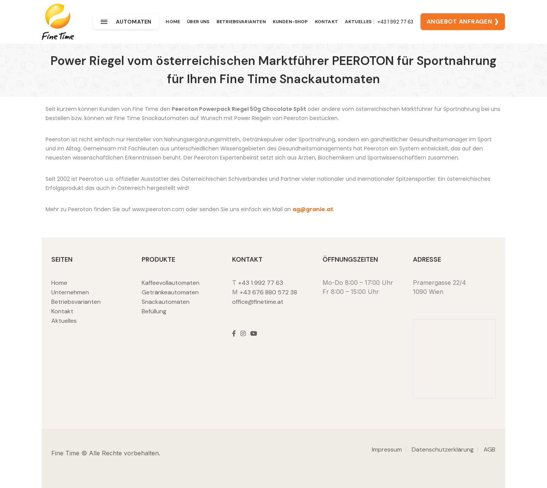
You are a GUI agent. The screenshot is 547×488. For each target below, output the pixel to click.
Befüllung (154, 311)
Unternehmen (70, 292)
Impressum (387, 449)
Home (173, 22)
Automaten (126, 21)
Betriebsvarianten (241, 22)
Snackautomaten (166, 302)
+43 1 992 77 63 (393, 22)
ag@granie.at (312, 209)
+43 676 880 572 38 (268, 292)
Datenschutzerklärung (443, 449)
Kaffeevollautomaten (170, 283)
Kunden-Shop (290, 22)
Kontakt (326, 22)
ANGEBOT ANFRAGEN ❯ (463, 21)
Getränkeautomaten (170, 292)
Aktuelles (358, 22)
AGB (489, 449)
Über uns (198, 22)
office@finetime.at (257, 302)
